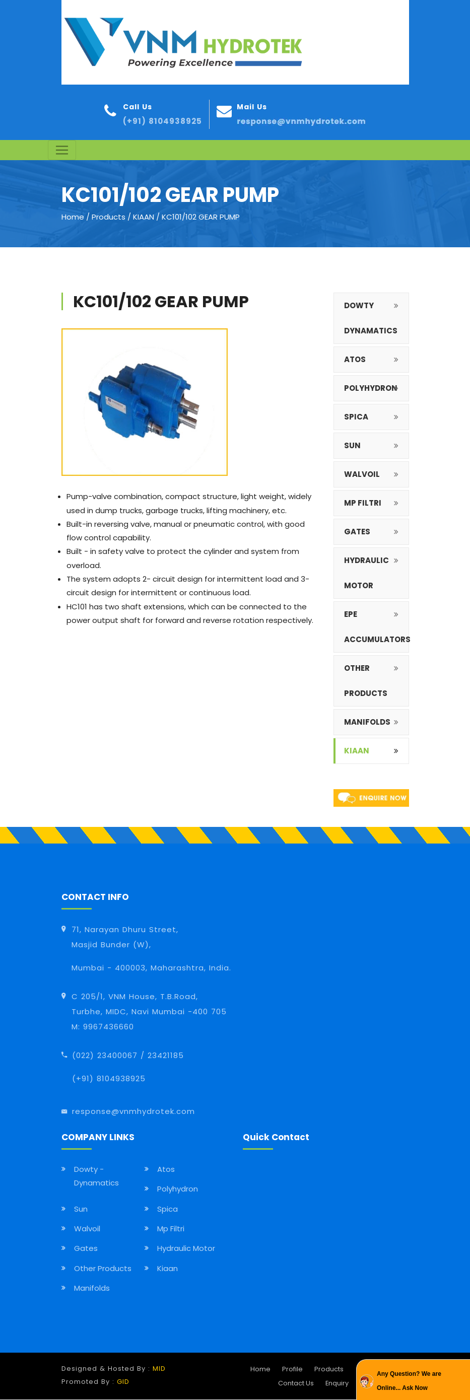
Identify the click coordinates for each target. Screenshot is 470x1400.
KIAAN (144, 217)
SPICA (356, 417)
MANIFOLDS (367, 722)
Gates (86, 1248)
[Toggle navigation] (62, 151)
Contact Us (296, 1383)
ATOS (355, 360)
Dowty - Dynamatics (96, 1176)
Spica (167, 1209)
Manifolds (92, 1288)
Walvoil (87, 1229)
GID (123, 1382)
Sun (81, 1209)
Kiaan (356, 751)
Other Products (102, 1268)
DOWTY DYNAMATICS (370, 318)
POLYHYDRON (370, 388)
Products (108, 217)
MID (159, 1369)
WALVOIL (362, 474)
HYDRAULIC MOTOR (366, 573)
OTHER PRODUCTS (365, 681)
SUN (352, 446)
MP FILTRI (362, 503)
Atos (166, 1169)
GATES (357, 532)
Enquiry (337, 1383)
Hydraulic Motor (186, 1248)
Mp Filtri (170, 1229)
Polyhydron (177, 1189)
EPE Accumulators (376, 627)
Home (72, 217)
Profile (292, 1369)
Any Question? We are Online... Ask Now (409, 1380)
